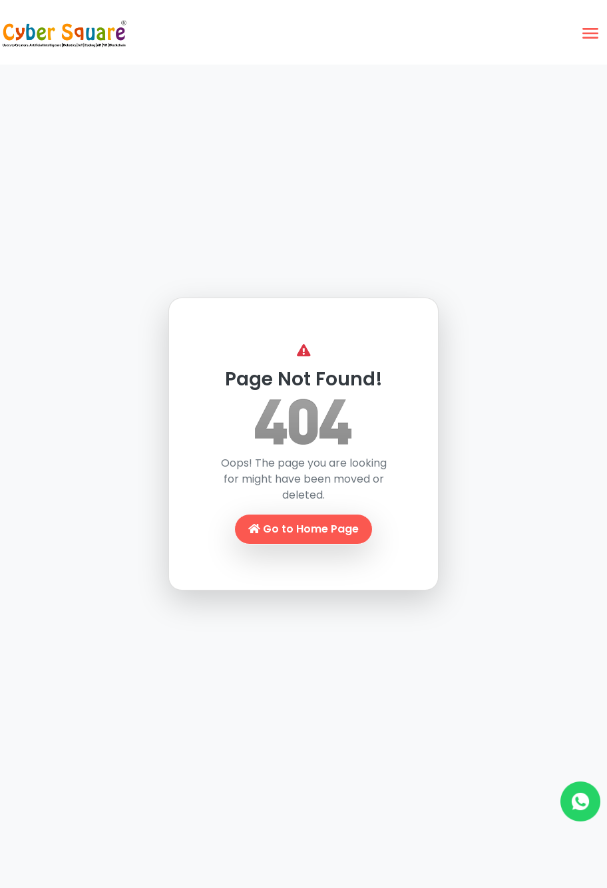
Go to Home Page (303, 529)
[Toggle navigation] (590, 33)
